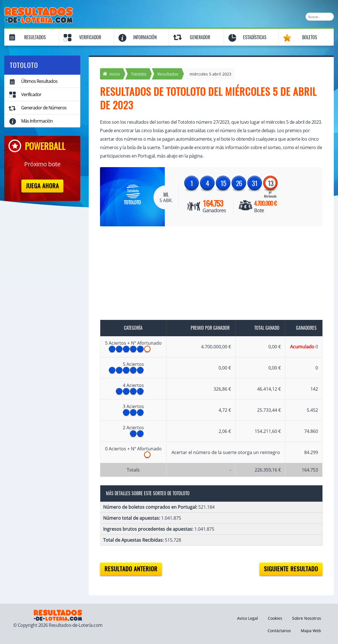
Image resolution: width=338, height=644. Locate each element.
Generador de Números (43, 108)
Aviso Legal (247, 618)
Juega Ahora (42, 186)
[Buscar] (320, 17)
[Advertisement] (205, 274)
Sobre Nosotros (306, 618)
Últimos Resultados (39, 81)
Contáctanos (279, 630)
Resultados (35, 37)
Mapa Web (311, 630)
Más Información (37, 121)
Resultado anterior (130, 569)
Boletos (309, 37)
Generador (200, 37)
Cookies (275, 618)
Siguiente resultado (291, 569)
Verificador (90, 37)
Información (145, 37)
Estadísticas (254, 37)
